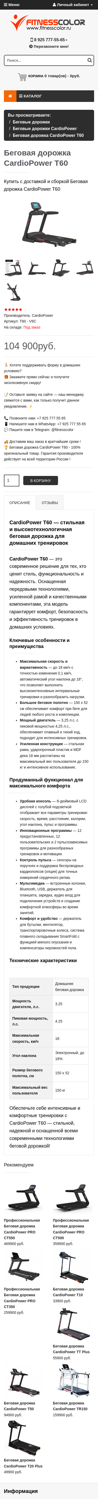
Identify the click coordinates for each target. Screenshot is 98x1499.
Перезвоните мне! (49, 46)
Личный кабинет (73, 4)
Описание (19, 503)
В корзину (40, 481)
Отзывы (50, 503)
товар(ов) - (62, 76)
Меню (12, 4)
